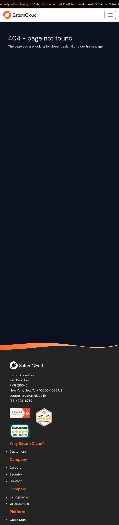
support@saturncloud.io (28, 395)
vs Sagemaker (20, 497)
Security (16, 474)
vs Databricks (20, 504)
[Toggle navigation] (110, 15)
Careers (15, 467)
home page (94, 46)
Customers (18, 451)
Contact (16, 481)
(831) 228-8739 (21, 401)
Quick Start (18, 520)
